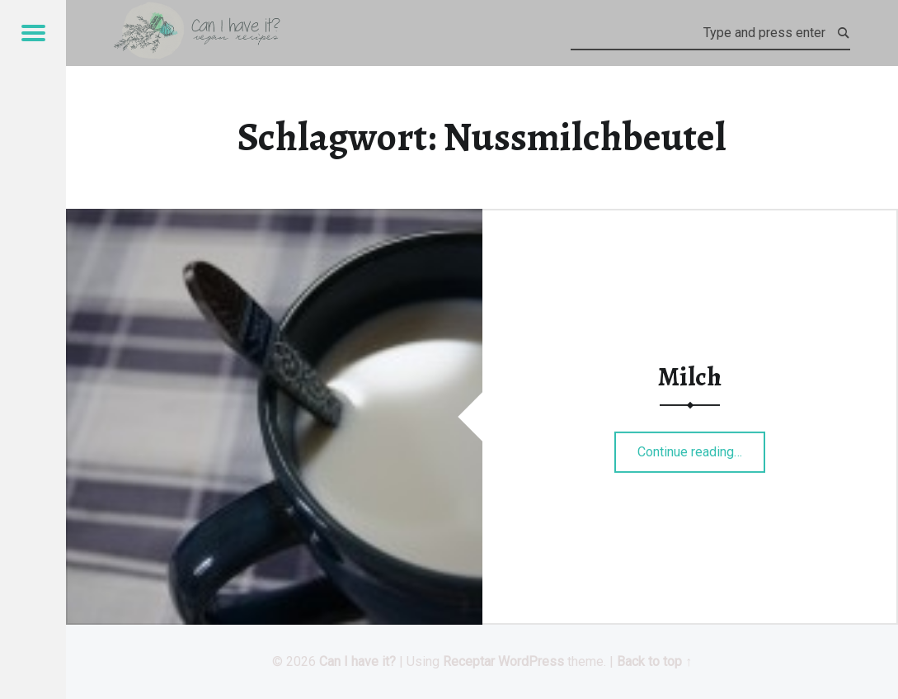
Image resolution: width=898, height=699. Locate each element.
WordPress (531, 661)
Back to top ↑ (654, 661)
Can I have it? (357, 661)
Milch (690, 376)
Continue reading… (701, 446)
